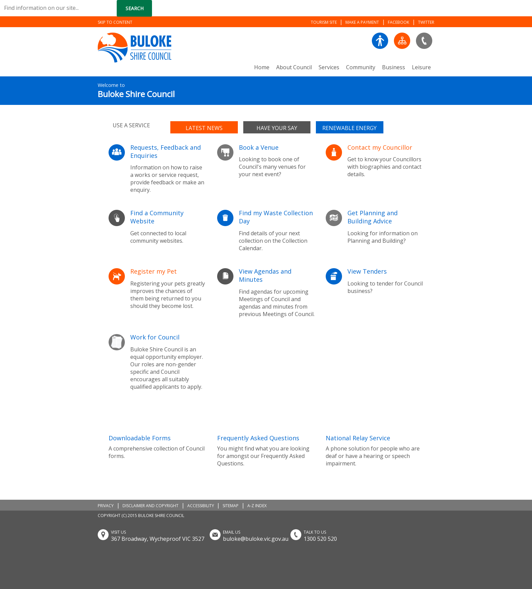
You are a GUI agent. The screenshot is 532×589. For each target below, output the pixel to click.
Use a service (131, 125)
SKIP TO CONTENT (115, 22)
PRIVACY (106, 506)
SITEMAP (231, 506)
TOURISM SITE (324, 22)
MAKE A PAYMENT (362, 22)
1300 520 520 (320, 538)
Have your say (276, 128)
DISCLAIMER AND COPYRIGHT (150, 506)
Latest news (204, 128)
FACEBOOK (398, 22)
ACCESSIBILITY (200, 506)
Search (135, 8)
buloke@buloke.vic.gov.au (255, 538)
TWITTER (426, 22)
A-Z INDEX (257, 506)
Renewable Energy (349, 128)
